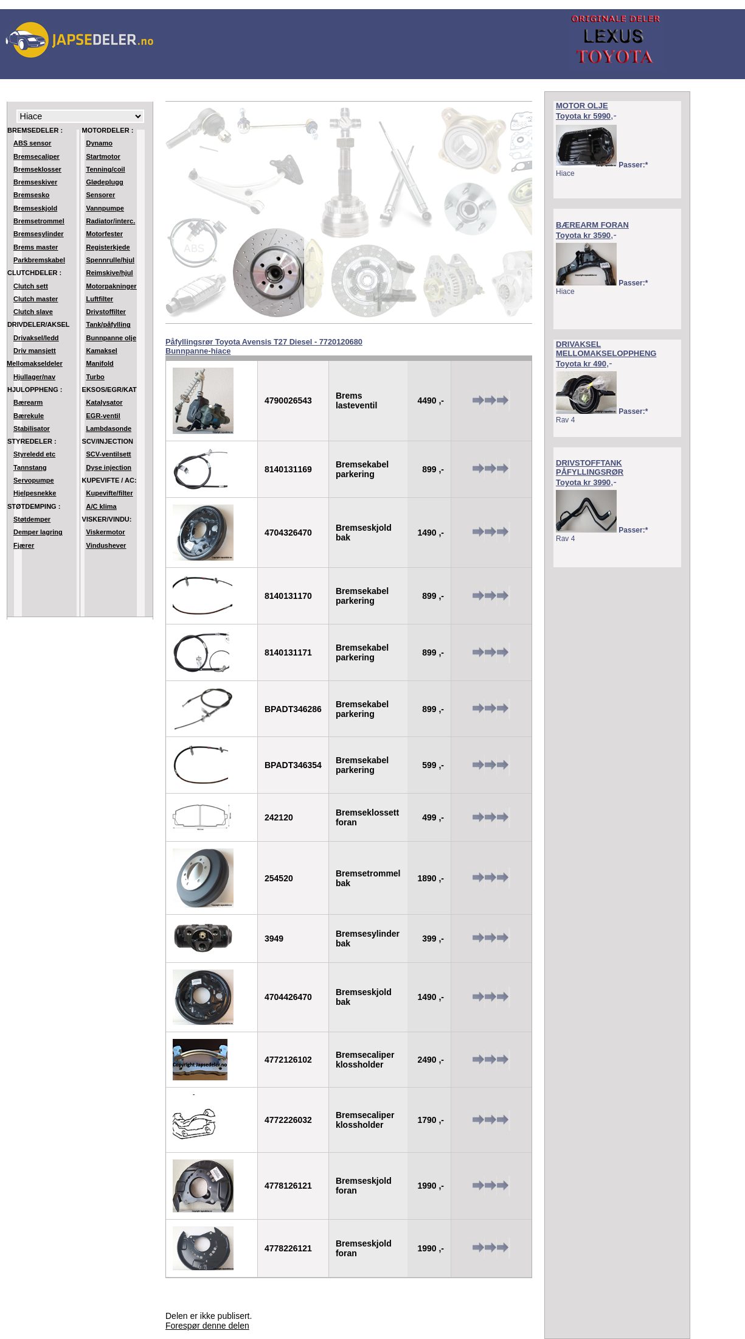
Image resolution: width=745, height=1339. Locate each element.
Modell (80, 116)
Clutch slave (33, 311)
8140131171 (288, 652)
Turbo (95, 376)
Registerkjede (108, 247)
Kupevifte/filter (109, 493)
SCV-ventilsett (108, 454)
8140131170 (288, 596)
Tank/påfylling (108, 324)
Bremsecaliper (36, 156)
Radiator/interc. (111, 221)
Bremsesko (31, 194)
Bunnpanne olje (111, 337)
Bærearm (28, 402)
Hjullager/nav (34, 376)
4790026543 (288, 400)
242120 (279, 817)
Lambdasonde (109, 428)
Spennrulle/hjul (110, 260)
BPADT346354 (293, 765)
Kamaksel (101, 350)
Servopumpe (33, 480)
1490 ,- (430, 532)
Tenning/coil (105, 169)
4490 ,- (430, 400)
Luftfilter (100, 298)
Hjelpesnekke (34, 493)
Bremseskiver (35, 182)
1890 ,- (430, 878)
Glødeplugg (104, 182)
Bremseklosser (37, 169)
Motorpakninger (111, 286)
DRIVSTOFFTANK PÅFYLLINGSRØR (589, 467)
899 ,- (433, 469)
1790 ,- (430, 1120)
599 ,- (433, 765)
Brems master (35, 247)
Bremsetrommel (38, 221)
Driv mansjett (34, 350)
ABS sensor (32, 143)
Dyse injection (109, 467)
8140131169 (288, 469)
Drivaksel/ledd (36, 337)
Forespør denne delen (207, 1325)
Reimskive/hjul (109, 272)
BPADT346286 (293, 709)
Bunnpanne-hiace (197, 350)
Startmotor (103, 156)
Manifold (100, 363)
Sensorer (101, 194)
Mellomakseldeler (35, 363)
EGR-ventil (103, 415)
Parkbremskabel (39, 260)
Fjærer (23, 545)
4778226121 (288, 1248)
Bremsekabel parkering (362, 469)
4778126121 (288, 1185)
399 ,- (433, 938)
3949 (274, 938)
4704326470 (288, 532)
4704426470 (288, 997)
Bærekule (28, 415)
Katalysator (104, 402)
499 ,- (433, 817)
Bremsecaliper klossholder (365, 1059)
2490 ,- (430, 1060)
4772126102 (288, 1060)
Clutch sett (30, 286)
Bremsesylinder (38, 233)
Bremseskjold (35, 208)
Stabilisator (31, 428)
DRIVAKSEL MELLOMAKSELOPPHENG (606, 349)
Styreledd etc (34, 454)
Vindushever (106, 545)
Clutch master (35, 298)
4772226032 (288, 1120)
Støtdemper (31, 519)
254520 (279, 878)
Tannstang (30, 467)
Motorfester (104, 233)
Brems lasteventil (356, 400)
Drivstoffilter (106, 311)
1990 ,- (430, 1185)
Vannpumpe (105, 208)
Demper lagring (38, 532)
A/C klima (101, 506)
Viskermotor (105, 532)
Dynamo (99, 143)
